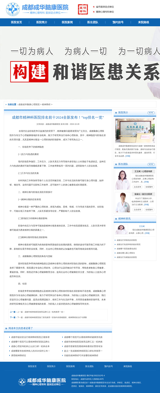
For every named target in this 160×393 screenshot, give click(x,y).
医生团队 (92, 22)
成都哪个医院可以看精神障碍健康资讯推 (83, 337)
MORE (151, 113)
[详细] (128, 156)
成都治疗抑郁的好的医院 (127, 240)
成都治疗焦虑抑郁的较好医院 (128, 244)
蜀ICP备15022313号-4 (95, 376)
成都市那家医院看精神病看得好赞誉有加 (83, 346)
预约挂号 (118, 22)
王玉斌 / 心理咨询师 (143, 171)
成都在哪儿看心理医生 (126, 253)
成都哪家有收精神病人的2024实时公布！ (30, 351)
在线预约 (149, 187)
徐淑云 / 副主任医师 (143, 194)
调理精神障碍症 (18, 355)
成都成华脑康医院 (97, 383)
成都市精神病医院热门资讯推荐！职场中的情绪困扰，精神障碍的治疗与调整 (56, 317)
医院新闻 (67, 22)
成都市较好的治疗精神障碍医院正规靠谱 (30, 337)
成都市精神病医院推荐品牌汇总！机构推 (83, 341)
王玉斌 (142, 226)
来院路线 (143, 22)
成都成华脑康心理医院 (29, 104)
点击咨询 (137, 187)
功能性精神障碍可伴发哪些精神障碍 (81, 355)
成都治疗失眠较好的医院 (127, 257)
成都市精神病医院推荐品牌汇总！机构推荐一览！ (45, 312)
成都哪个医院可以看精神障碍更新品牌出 (30, 341)
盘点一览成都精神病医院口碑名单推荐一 (83, 351)
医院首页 (16, 22)
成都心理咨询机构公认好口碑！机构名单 (30, 346)
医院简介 (41, 22)
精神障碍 (46, 104)
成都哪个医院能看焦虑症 (127, 249)
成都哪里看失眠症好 (79, 383)
